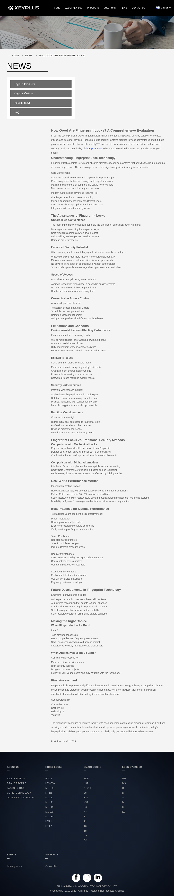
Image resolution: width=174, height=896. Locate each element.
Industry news (22, 102)
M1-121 (49, 802)
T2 (85, 821)
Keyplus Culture (23, 93)
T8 (85, 830)
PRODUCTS (93, 8)
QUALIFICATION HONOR (20, 797)
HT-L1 (48, 821)
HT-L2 (48, 826)
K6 (85, 807)
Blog (16, 112)
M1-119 (49, 807)
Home (57, 8)
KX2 (86, 802)
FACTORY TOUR (16, 788)
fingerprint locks (93, 148)
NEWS (124, 8)
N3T (86, 783)
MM (124, 778)
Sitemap (119, 890)
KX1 (86, 797)
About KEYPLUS (73, 8)
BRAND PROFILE (16, 783)
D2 (85, 840)
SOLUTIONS (110, 8)
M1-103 (49, 788)
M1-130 (49, 816)
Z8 (85, 792)
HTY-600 (50, 783)
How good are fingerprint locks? (62, 55)
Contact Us (138, 8)
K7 (85, 811)
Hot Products (107, 890)
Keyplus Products (24, 84)
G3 (85, 835)
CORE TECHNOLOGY (19, 792)
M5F (86, 778)
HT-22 (48, 778)
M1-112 (49, 797)
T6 (85, 826)
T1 (85, 816)
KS (123, 811)
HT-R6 (48, 792)
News (28, 55)
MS (124, 783)
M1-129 (49, 811)
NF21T (87, 788)
